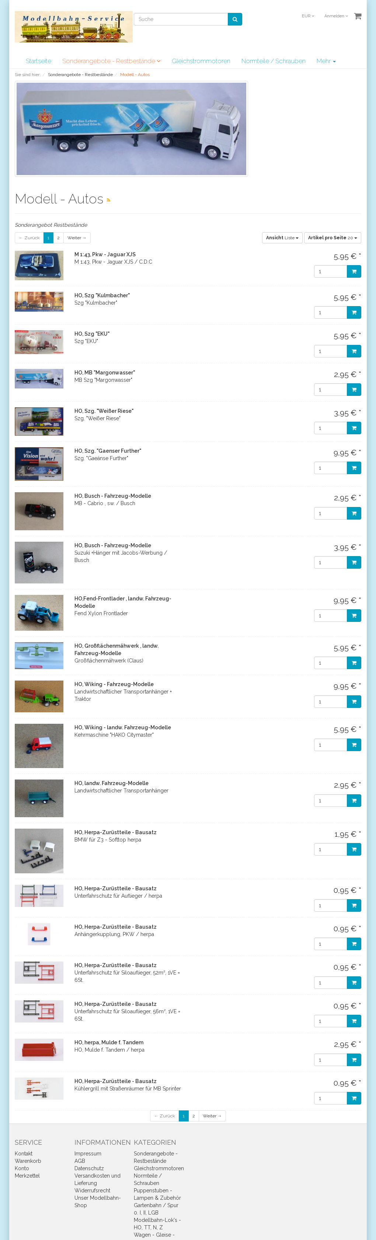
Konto (22, 1168)
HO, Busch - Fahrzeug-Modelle (112, 496)
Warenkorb (28, 1161)
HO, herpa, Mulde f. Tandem (108, 1042)
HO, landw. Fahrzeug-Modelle (111, 783)
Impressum (87, 1154)
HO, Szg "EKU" (91, 334)
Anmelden (336, 16)
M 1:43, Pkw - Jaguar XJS (105, 254)
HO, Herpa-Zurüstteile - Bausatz (115, 832)
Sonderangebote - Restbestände (111, 61)
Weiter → (77, 237)
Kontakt (23, 1154)
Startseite (38, 61)
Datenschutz (89, 1168)
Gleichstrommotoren (201, 61)
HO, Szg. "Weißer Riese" (103, 411)
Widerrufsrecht (92, 1190)
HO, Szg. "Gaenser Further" (107, 451)
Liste (282, 237)
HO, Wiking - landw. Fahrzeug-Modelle (122, 727)
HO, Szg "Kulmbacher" (102, 295)
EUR (308, 16)
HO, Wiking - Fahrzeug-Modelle (114, 684)
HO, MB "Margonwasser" (104, 373)
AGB (79, 1161)
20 (332, 237)
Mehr (326, 61)
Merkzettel (27, 1176)
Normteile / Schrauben (273, 61)
